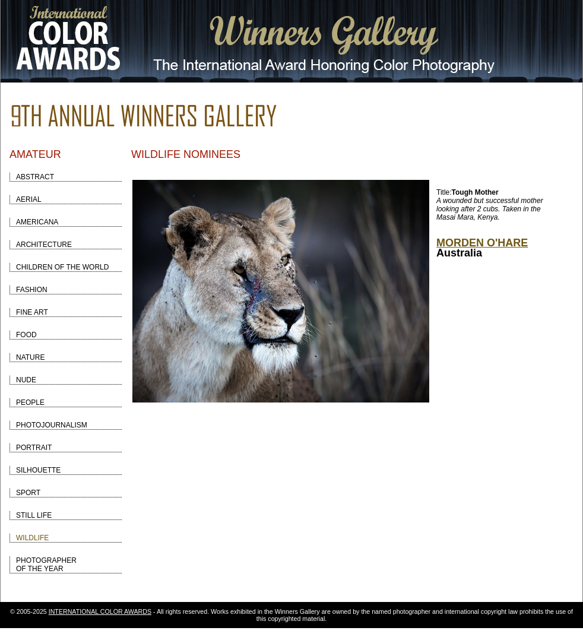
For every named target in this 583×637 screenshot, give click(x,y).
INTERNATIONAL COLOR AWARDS (100, 611)
